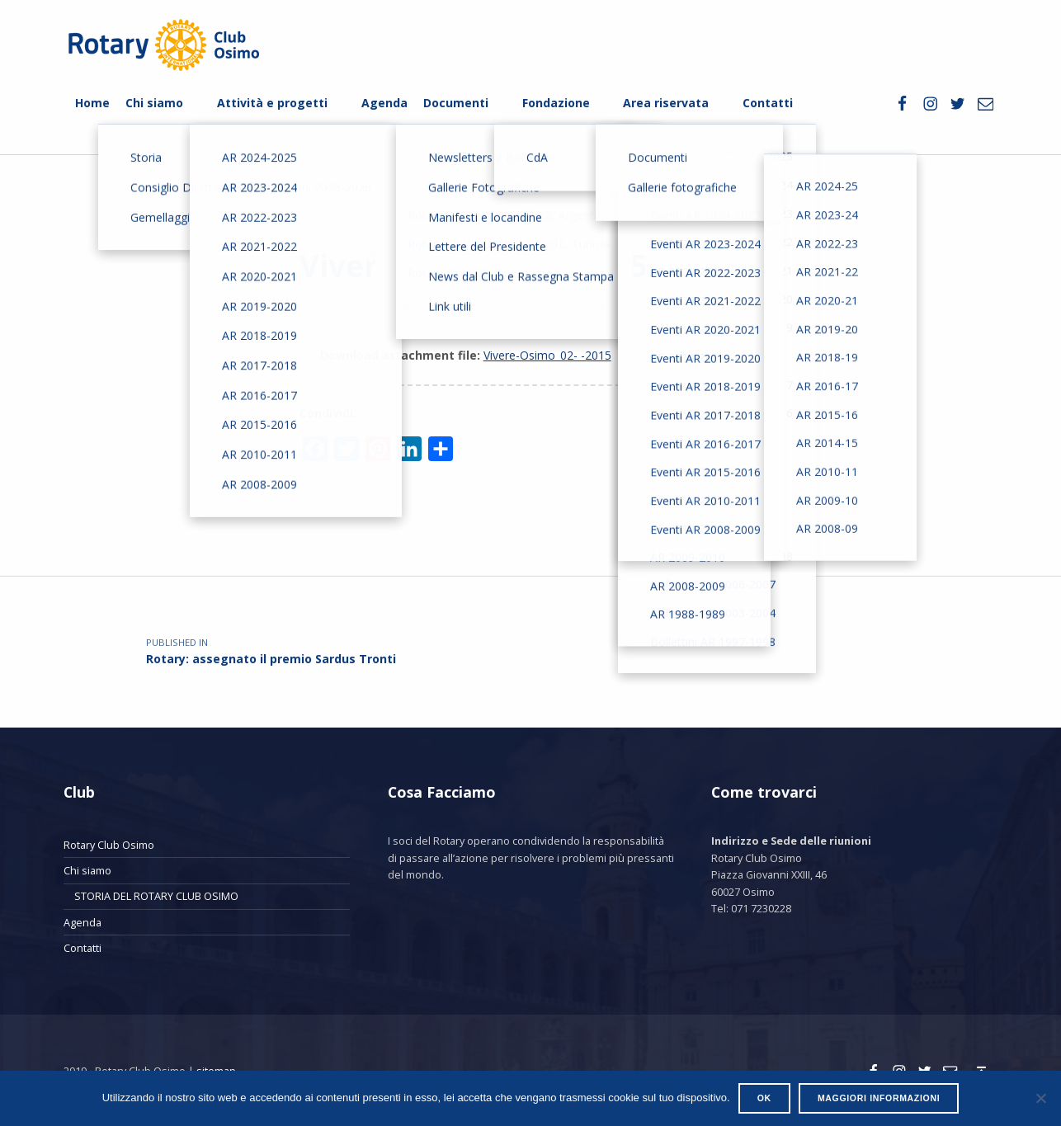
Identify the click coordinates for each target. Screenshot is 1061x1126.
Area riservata (666, 103)
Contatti (768, 103)
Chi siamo (154, 103)
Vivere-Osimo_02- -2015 (547, 355)
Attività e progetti (272, 103)
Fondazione (556, 103)
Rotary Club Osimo (109, 844)
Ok (764, 1098)
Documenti (455, 103)
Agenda (384, 103)
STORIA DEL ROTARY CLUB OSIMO (156, 895)
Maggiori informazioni (879, 1098)
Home (92, 103)
